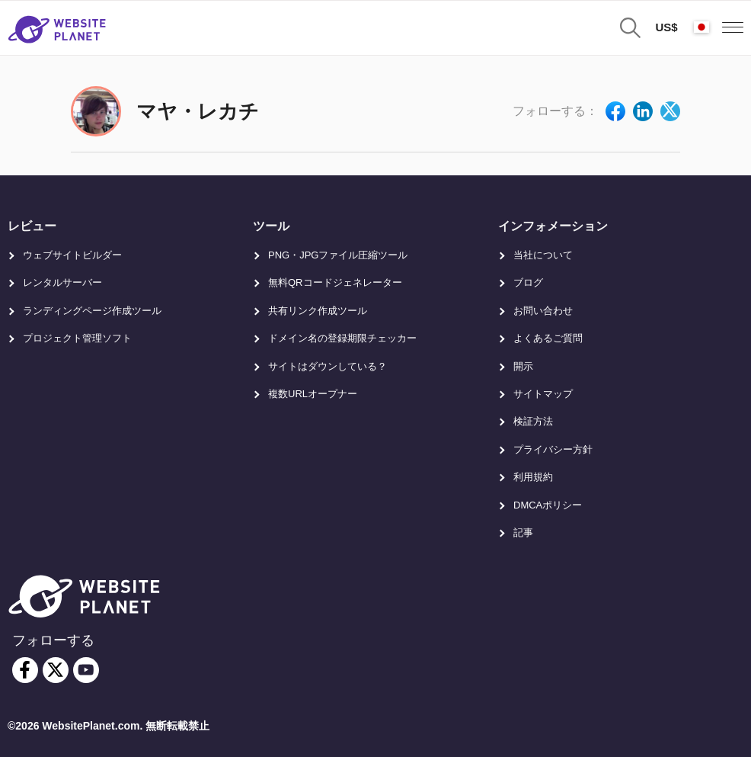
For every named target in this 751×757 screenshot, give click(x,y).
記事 (523, 532)
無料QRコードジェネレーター (335, 282)
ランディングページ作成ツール (92, 310)
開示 (523, 366)
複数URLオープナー (312, 393)
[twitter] (56, 670)
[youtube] (86, 670)
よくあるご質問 (548, 338)
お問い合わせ (543, 310)
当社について (543, 255)
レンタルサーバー (62, 282)
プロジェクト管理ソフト (77, 338)
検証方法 (533, 421)
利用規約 (533, 477)
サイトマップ (543, 393)
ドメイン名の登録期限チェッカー (342, 338)
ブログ (528, 282)
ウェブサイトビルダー (72, 255)
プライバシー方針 (553, 449)
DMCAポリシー (547, 505)
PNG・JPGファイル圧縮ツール (337, 255)
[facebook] (25, 670)
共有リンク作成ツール (317, 310)
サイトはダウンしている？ (327, 366)
